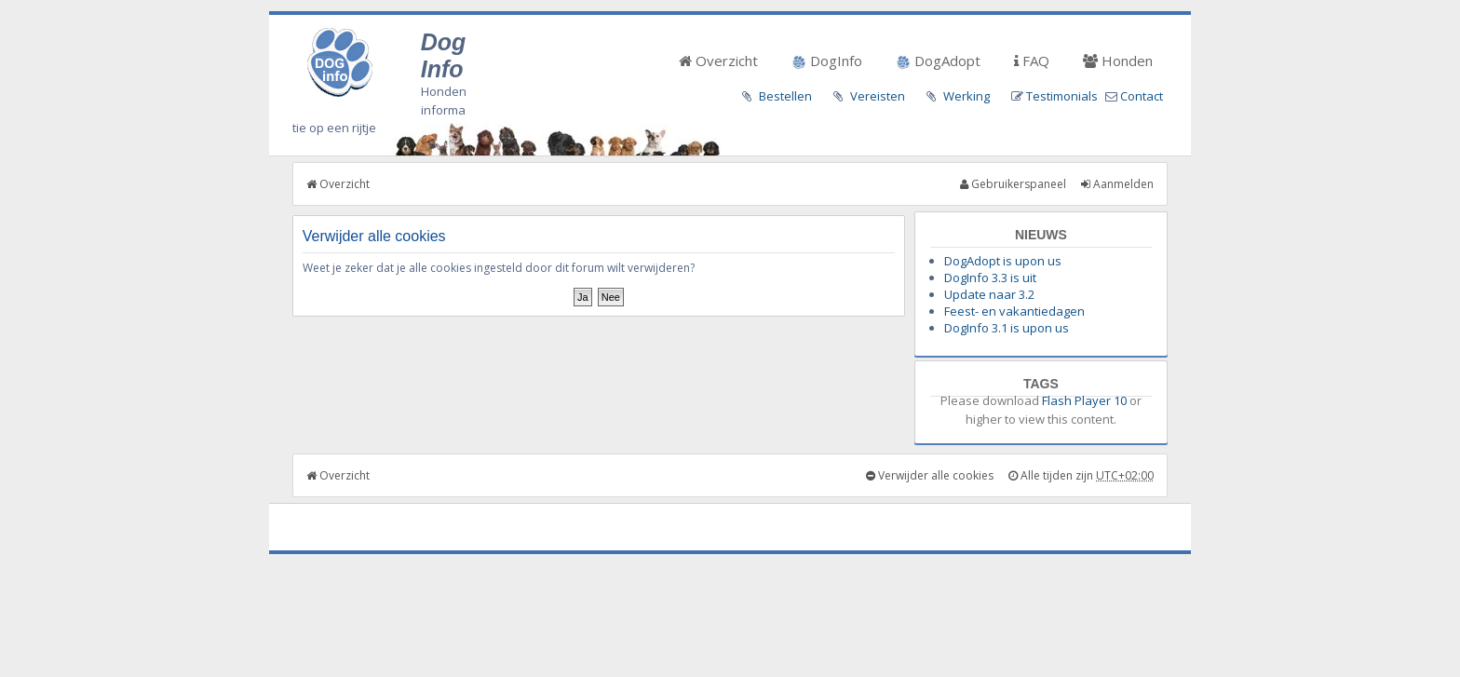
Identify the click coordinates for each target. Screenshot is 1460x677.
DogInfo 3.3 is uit (990, 277)
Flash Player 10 (1084, 400)
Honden (1118, 60)
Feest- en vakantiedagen (1014, 311)
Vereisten (877, 96)
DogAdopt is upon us (1002, 260)
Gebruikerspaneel (1013, 184)
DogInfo (826, 60)
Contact (1141, 96)
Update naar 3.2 (989, 294)
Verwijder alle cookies (930, 475)
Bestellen (785, 96)
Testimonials (1062, 96)
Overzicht (718, 60)
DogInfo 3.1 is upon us (1006, 327)
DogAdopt (938, 60)
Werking (966, 96)
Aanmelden (1117, 184)
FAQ (1031, 60)
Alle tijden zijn (1081, 475)
